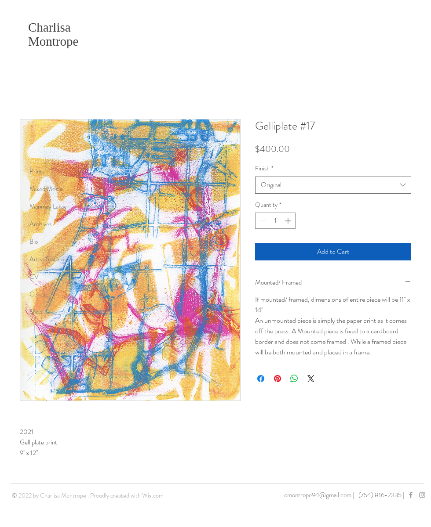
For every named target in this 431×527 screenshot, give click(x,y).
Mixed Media (45, 189)
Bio (33, 241)
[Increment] (288, 220)
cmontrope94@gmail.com (317, 495)
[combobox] (333, 185)
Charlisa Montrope (53, 34)
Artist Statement (51, 259)
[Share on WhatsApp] (294, 378)
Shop (35, 312)
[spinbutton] (275, 220)
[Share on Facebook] (261, 378)
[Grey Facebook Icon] (411, 495)
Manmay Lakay (48, 206)
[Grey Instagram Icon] (422, 495)
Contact (40, 294)
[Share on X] (311, 378)
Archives (40, 224)
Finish (264, 168)
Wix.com (153, 495)
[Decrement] (261, 220)
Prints (37, 171)
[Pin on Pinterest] (277, 378)
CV (34, 277)
